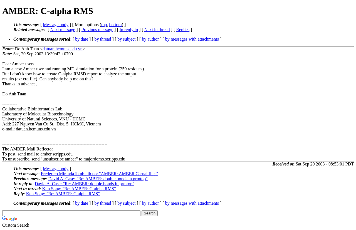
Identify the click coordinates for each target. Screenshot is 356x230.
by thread (103, 39)
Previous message (97, 29)
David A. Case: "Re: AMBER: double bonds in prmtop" (98, 178)
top (104, 24)
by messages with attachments (192, 39)
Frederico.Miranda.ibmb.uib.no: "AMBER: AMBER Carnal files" (99, 173)
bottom (115, 24)
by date (81, 39)
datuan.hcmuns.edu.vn (63, 48)
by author (150, 39)
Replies (182, 29)
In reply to (129, 29)
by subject (126, 39)
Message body (55, 24)
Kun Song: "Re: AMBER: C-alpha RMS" (79, 188)
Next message (62, 29)
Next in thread (157, 29)
